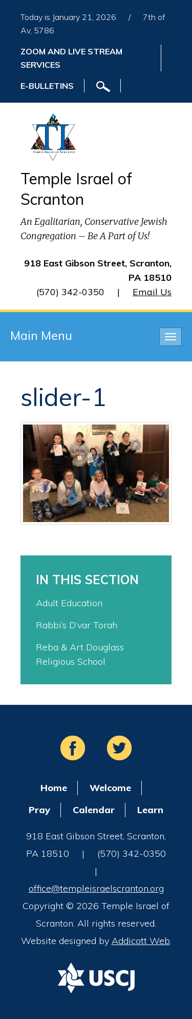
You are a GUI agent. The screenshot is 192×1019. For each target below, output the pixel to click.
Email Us (152, 292)
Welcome (110, 788)
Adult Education (69, 603)
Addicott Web (141, 941)
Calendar (94, 810)
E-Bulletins (47, 86)
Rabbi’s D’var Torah (76, 625)
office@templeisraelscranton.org (96, 888)
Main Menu (41, 335)
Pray (39, 810)
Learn (150, 810)
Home (53, 788)
